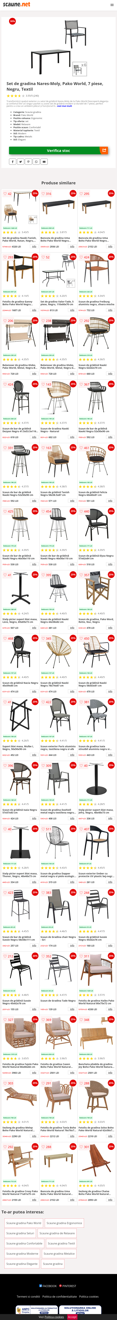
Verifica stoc (77, 150)
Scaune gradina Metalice (59, 1253)
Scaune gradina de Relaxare (57, 1233)
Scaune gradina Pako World (23, 1223)
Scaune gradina (53, 1264)
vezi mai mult (64, 105)
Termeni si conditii (28, 1296)
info (34, 246)
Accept (72, 1317)
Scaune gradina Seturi (20, 1233)
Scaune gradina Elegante (21, 1264)
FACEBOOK (48, 1286)
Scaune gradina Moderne (22, 1253)
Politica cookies (89, 1296)
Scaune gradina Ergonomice (64, 1223)
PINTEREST (67, 1286)
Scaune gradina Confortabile (24, 1243)
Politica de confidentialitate (59, 1296)
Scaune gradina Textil (61, 1243)
